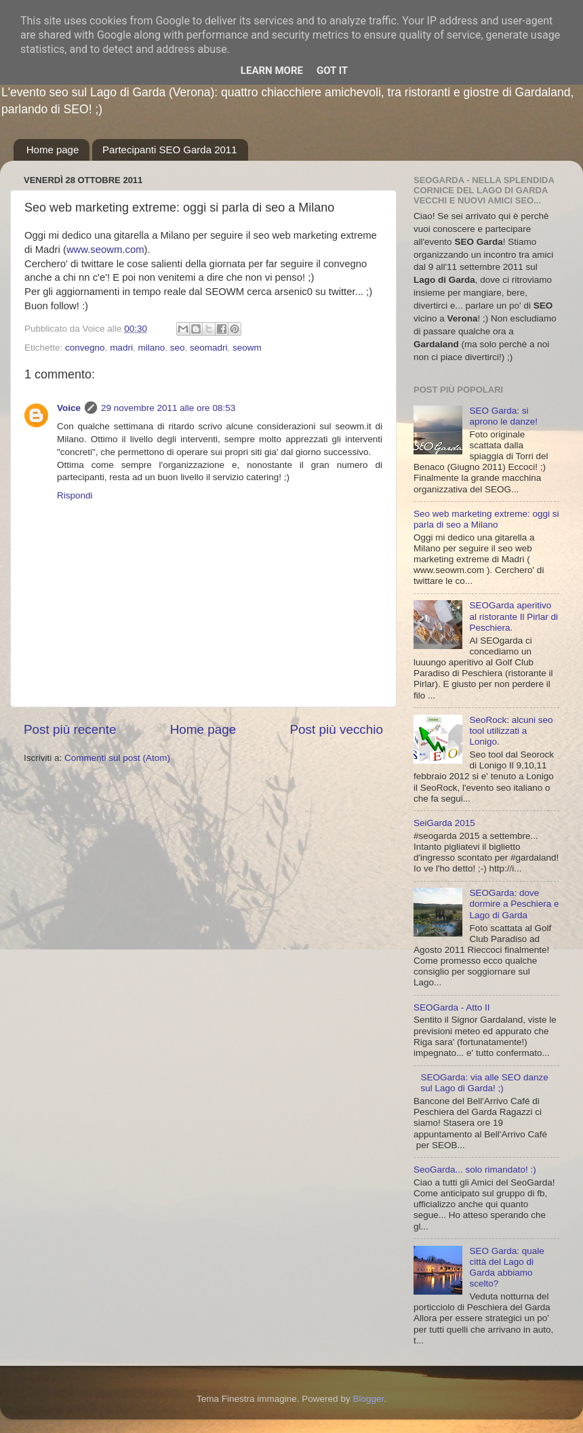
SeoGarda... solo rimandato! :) (475, 1169)
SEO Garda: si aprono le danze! (503, 416)
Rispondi (75, 495)
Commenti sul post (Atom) (117, 758)
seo (177, 347)
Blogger (368, 1399)
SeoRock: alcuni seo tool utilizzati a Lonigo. (510, 731)
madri (121, 347)
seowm (247, 347)
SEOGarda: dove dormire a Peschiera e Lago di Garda (514, 904)
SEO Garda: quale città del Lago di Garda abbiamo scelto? (506, 1267)
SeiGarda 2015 (444, 823)
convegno (85, 347)
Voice (69, 408)
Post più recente (70, 729)
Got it (332, 70)
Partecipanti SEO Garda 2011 (169, 149)
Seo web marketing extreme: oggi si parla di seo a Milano (486, 519)
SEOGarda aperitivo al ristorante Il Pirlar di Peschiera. (513, 616)
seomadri (209, 347)
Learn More (272, 70)
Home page (52, 149)
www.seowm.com (105, 249)
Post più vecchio (336, 729)
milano (151, 347)
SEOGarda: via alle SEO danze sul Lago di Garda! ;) (484, 1082)
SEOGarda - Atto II (452, 1007)
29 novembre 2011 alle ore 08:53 (168, 408)
